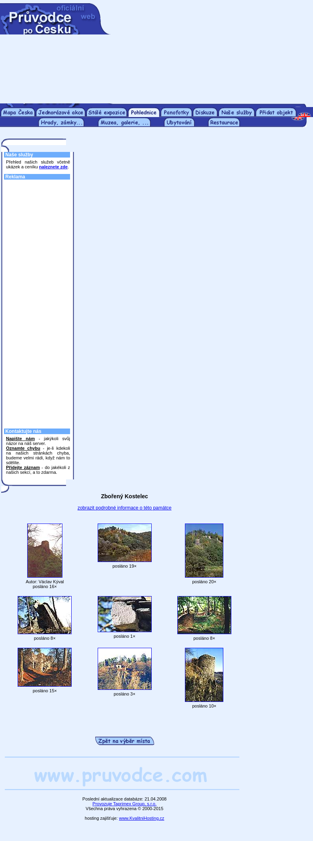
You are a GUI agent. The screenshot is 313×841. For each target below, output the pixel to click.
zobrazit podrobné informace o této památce (125, 508)
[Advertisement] (208, 53)
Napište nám (20, 438)
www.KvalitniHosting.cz (141, 818)
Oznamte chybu (23, 448)
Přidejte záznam (23, 467)
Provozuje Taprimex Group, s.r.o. (124, 803)
